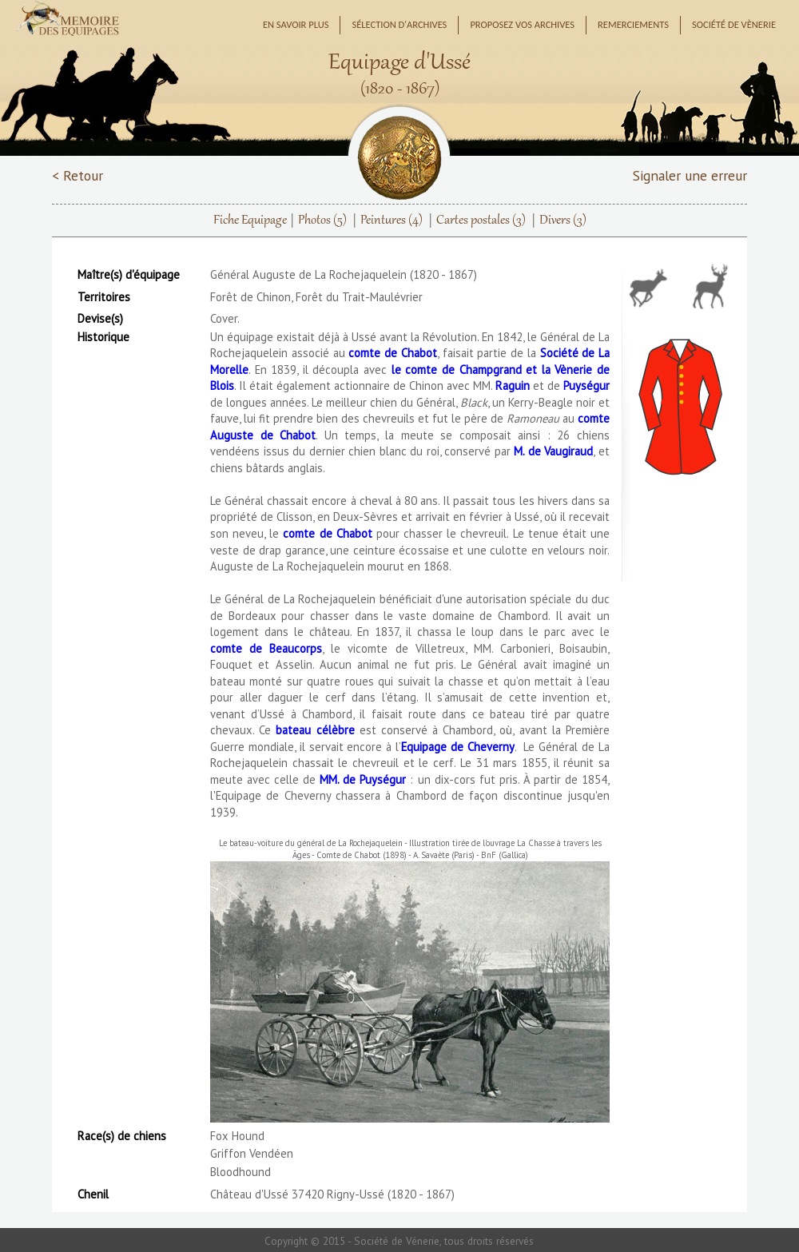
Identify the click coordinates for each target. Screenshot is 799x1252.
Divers (562, 221)
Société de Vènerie (734, 24)
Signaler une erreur (690, 175)
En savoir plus (296, 24)
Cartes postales (481, 221)
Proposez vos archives (522, 24)
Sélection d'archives (399, 24)
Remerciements (633, 24)
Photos (322, 221)
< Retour (77, 175)
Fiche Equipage (250, 221)
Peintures (391, 221)
